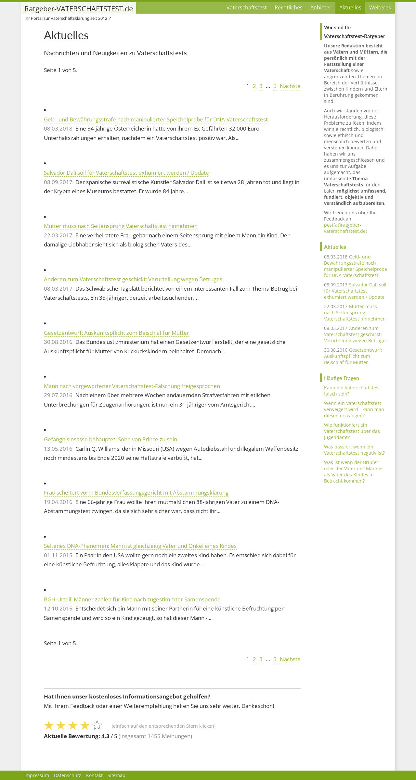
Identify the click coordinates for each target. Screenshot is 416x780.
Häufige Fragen (341, 378)
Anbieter (321, 7)
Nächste (290, 86)
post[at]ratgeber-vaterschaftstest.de (345, 228)
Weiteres (380, 7)
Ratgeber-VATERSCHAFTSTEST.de (78, 8)
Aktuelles (350, 7)
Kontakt (94, 775)
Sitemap (116, 775)
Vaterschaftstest (247, 7)
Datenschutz (67, 775)
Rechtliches (289, 7)
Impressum (36, 775)
